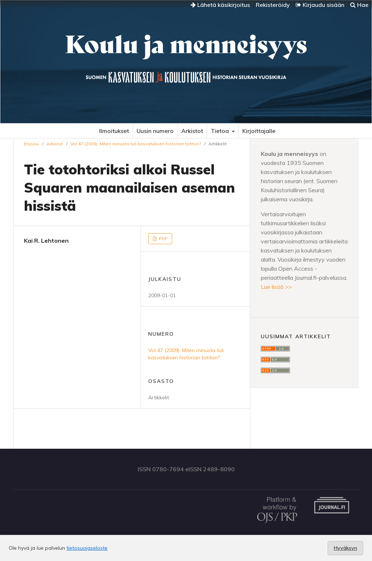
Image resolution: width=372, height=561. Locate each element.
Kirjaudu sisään (320, 4)
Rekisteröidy (273, 4)
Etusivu (31, 143)
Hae (359, 4)
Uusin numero (155, 130)
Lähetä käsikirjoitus (220, 4)
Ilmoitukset (114, 130)
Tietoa (220, 130)
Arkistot (192, 130)
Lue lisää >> (276, 286)
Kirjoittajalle (258, 130)
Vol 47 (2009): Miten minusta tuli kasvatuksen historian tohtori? (135, 143)
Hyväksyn (345, 548)
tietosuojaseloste (87, 548)
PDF (162, 238)
